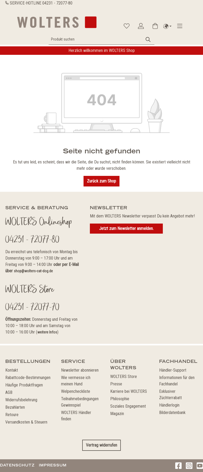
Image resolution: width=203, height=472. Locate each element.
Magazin (117, 413)
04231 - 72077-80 (57, 3)
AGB (8, 392)
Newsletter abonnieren (80, 370)
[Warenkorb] (155, 26)
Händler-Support (172, 370)
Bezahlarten (15, 407)
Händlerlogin (169, 405)
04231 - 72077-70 (32, 307)
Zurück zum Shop (101, 181)
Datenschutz (17, 465)
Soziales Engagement (128, 406)
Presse (116, 383)
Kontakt (11, 370)
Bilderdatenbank (172, 412)
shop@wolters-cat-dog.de (33, 271)
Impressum (53, 465)
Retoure (12, 414)
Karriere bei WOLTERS (128, 391)
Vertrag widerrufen (101, 445)
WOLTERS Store (123, 376)
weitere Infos (47, 332)
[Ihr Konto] (141, 26)
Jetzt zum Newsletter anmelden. (126, 228)
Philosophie (119, 398)
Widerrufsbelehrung (21, 399)
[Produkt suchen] (95, 39)
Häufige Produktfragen (24, 385)
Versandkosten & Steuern (26, 422)
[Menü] (180, 26)
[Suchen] (148, 39)
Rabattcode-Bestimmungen (27, 377)
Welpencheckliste (75, 391)
